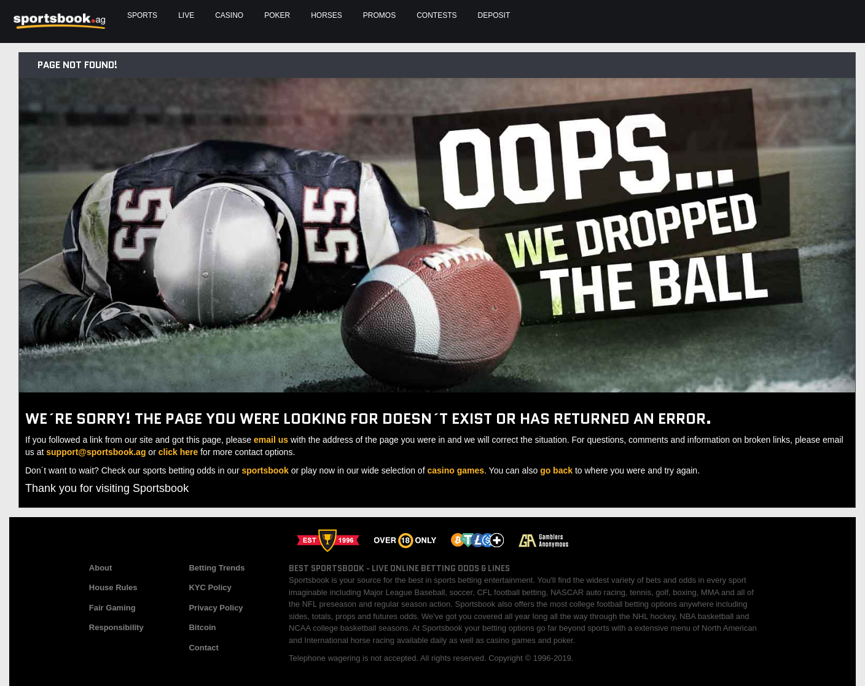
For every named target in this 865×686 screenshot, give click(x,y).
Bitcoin (202, 627)
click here (178, 452)
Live (186, 15)
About (100, 567)
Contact (203, 647)
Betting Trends (217, 567)
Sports (142, 15)
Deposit (494, 15)
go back (556, 470)
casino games (455, 470)
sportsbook (265, 470)
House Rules (113, 587)
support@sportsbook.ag (96, 452)
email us (271, 440)
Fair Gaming (112, 607)
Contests (436, 15)
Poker (277, 15)
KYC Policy (210, 587)
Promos (379, 15)
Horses (326, 15)
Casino (229, 15)
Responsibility (116, 627)
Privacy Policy (216, 607)
